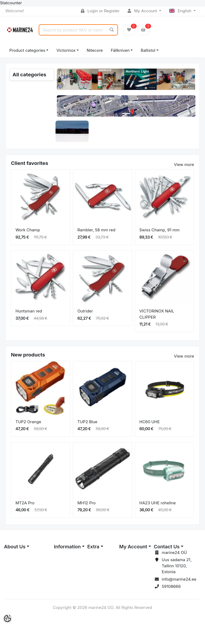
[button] (64, 82)
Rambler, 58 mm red (96, 229)
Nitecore (95, 50)
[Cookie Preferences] (7, 618)
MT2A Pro (24, 502)
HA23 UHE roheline (157, 502)
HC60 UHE (149, 421)
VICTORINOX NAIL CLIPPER (156, 314)
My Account (143, 10)
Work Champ (27, 229)
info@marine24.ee (179, 579)
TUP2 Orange (28, 421)
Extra (93, 546)
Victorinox (65, 50)
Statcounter (11, 2)
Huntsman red (28, 311)
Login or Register (100, 10)
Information (67, 546)
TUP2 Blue (87, 421)
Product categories (27, 50)
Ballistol (148, 50)
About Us (14, 546)
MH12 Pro (86, 502)
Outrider (85, 311)
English (180, 10)
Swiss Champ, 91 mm (159, 229)
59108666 (171, 586)
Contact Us (167, 546)
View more (184, 164)
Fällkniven (120, 50)
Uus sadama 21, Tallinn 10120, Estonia (176, 565)
